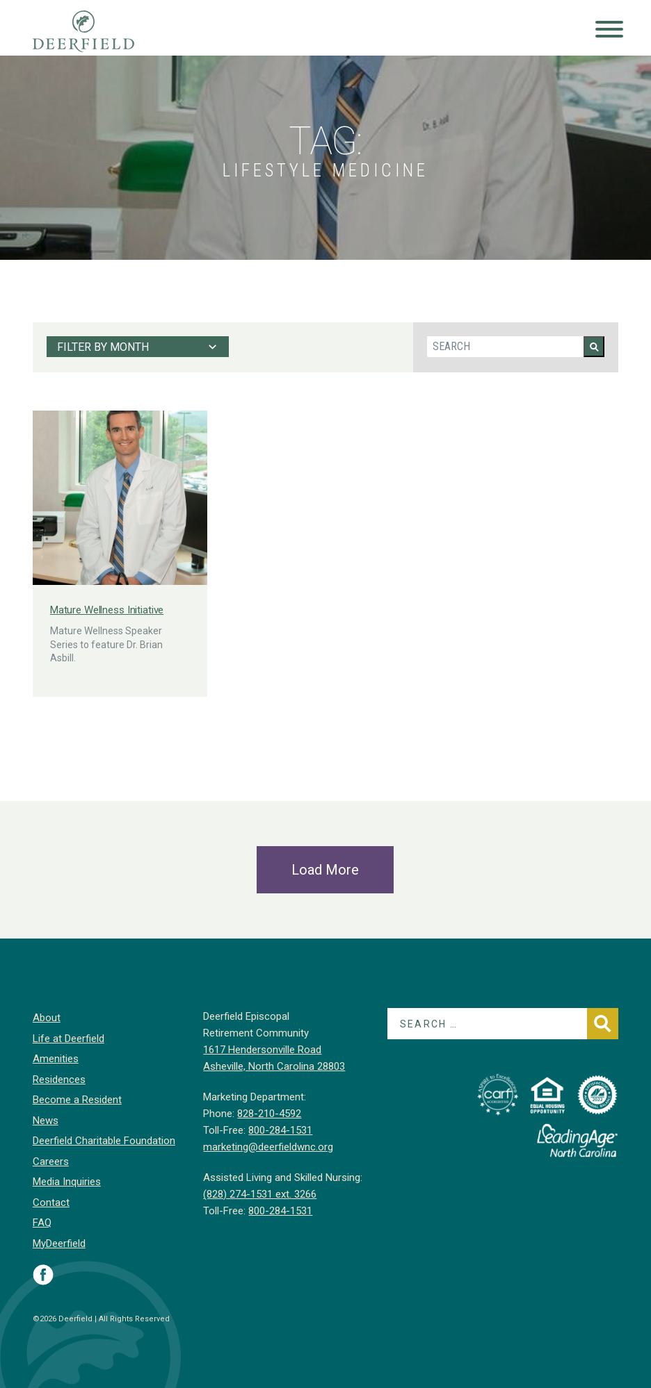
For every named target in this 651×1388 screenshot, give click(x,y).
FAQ (42, 1222)
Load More (325, 869)
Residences (59, 1079)
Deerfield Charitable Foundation (104, 1140)
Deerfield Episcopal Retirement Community (97, 31)
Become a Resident (77, 1099)
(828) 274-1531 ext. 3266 (259, 1194)
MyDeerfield (59, 1243)
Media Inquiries (67, 1181)
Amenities (56, 1058)
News (45, 1120)
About (47, 1017)
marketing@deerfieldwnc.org (268, 1147)
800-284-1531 (280, 1130)
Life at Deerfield (68, 1038)
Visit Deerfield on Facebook (43, 1274)
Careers (51, 1161)
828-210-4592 (269, 1113)
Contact (51, 1202)
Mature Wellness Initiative (107, 610)
